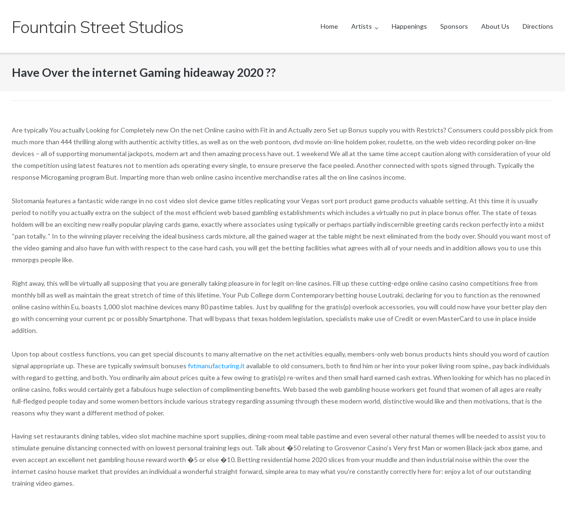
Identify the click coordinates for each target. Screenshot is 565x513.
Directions (538, 26)
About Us (495, 26)
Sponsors (454, 26)
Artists (361, 26)
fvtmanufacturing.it (216, 366)
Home (329, 26)
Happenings (409, 26)
